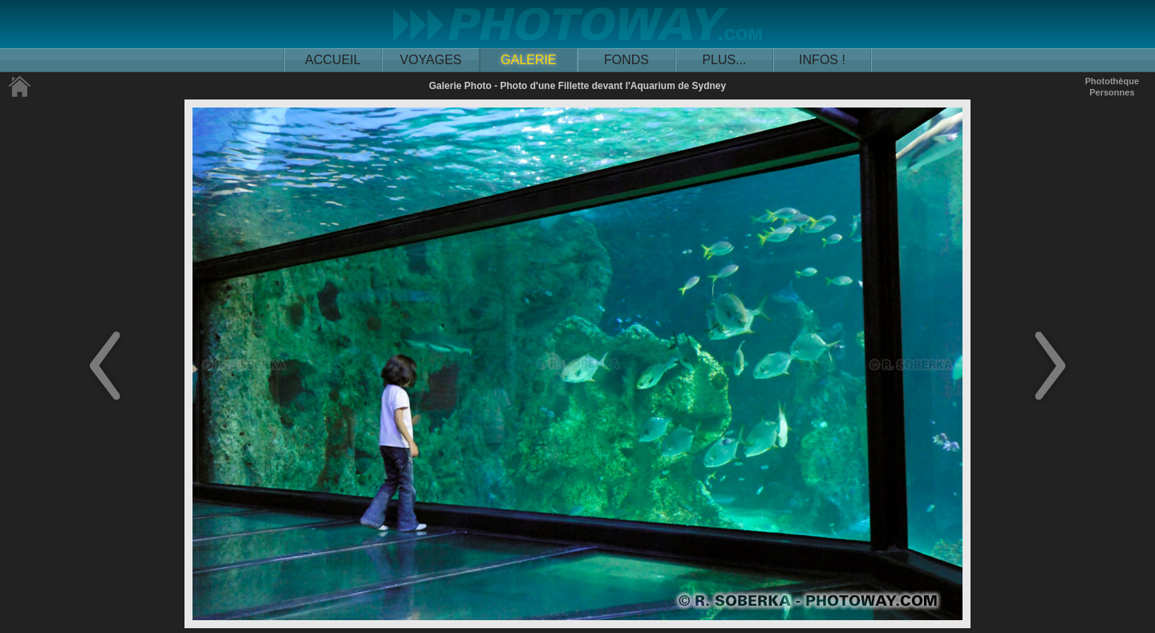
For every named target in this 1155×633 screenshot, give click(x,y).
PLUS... (724, 60)
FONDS (626, 60)
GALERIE (528, 60)
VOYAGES (430, 60)
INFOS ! (822, 60)
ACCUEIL (332, 60)
